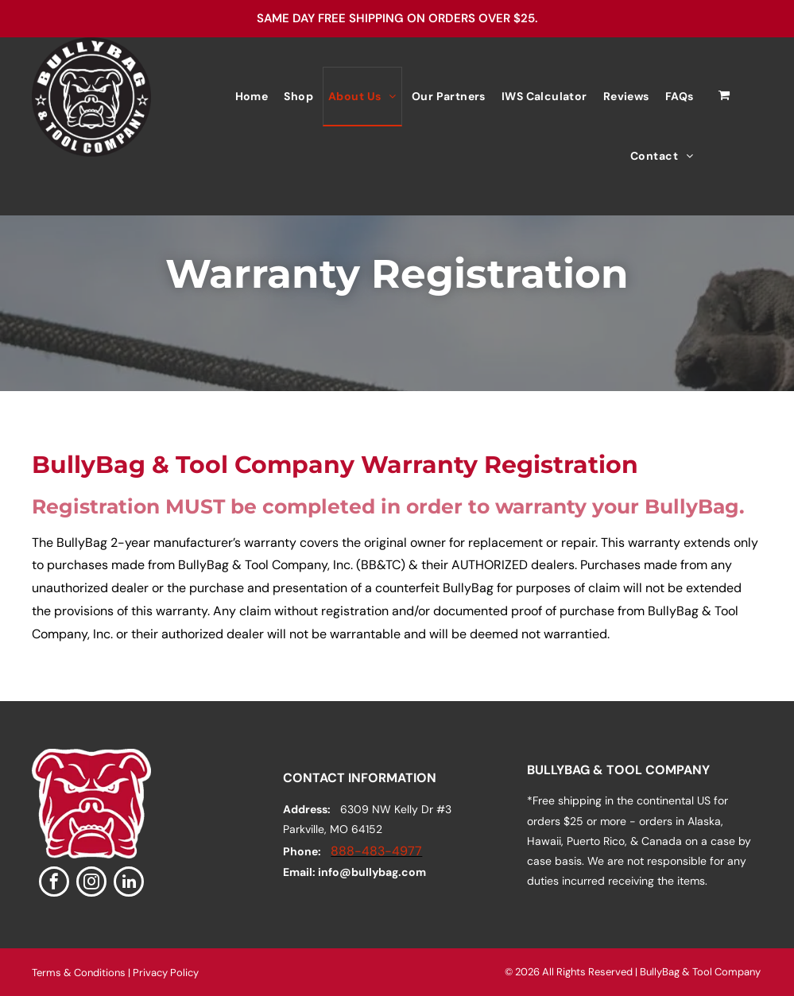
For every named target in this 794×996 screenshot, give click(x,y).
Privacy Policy (166, 972)
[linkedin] (129, 883)
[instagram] (91, 883)
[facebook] (54, 883)
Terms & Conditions (79, 972)
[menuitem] (252, 96)
